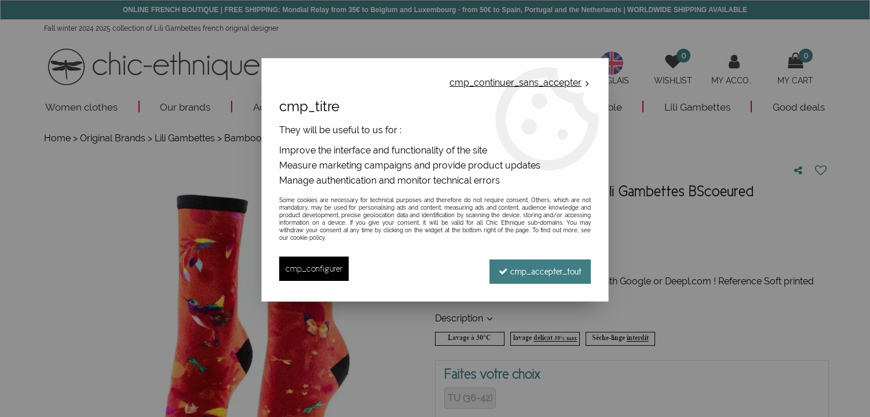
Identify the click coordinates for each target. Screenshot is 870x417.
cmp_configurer (314, 268)
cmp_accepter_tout (540, 268)
